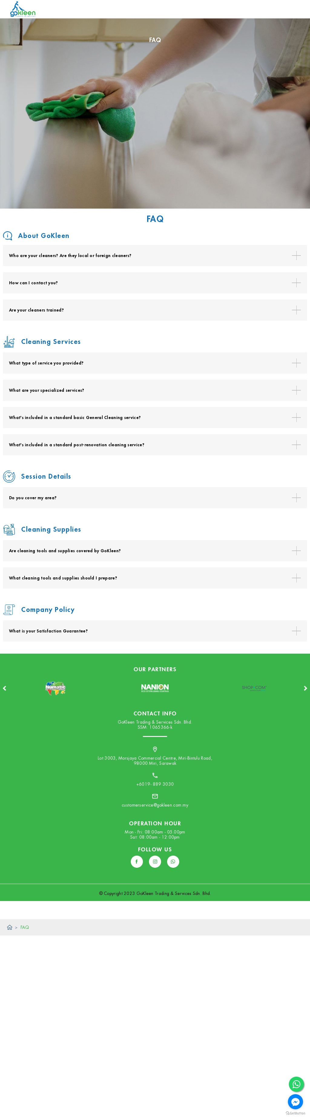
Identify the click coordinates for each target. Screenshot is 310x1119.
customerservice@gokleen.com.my (155, 805)
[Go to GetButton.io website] (295, 1113)
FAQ (25, 927)
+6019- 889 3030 (155, 784)
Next (305, 688)
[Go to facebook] (295, 1101)
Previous (4, 688)
